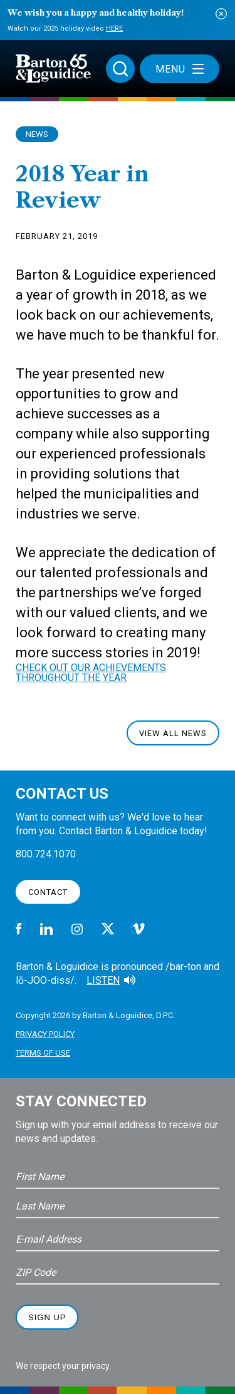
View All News (173, 733)
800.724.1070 (46, 854)
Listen (103, 980)
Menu (179, 69)
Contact (48, 892)
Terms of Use (43, 1053)
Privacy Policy (45, 1034)
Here (114, 28)
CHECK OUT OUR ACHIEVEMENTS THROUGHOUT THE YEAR (91, 673)
